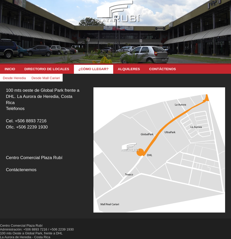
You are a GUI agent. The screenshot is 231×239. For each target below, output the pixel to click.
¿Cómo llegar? (94, 69)
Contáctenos (162, 69)
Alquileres (129, 69)
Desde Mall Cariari (46, 78)
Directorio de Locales (46, 69)
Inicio (10, 69)
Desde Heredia (14, 78)
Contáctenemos (21, 169)
